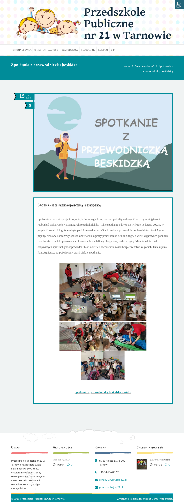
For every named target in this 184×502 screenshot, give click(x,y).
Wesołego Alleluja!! (62, 459)
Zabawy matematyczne (160, 459)
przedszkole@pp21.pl (111, 487)
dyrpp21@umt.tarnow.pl (113, 479)
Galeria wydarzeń (144, 66)
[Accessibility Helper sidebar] (179, 4)
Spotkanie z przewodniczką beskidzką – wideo (103, 392)
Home (126, 66)
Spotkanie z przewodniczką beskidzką (69, 205)
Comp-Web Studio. (162, 498)
